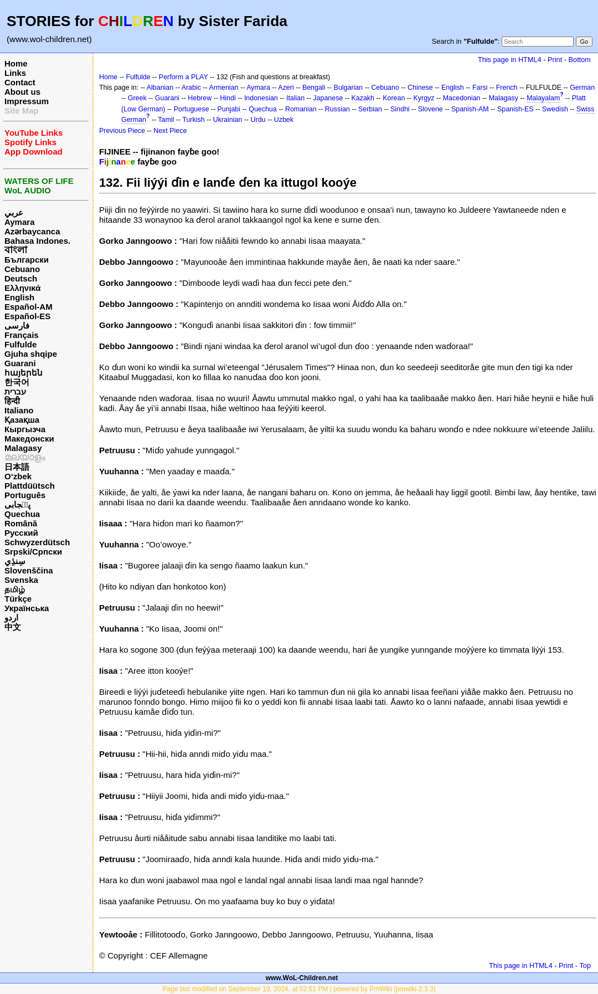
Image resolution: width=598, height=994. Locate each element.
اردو (11, 617)
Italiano (19, 410)
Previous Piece (122, 131)
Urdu (258, 120)
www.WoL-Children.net (302, 978)
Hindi (227, 98)
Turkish (193, 120)
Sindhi (400, 109)
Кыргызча (24, 429)
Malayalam (543, 98)
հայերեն (23, 372)
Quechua (22, 514)
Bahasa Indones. (37, 240)
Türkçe (18, 598)
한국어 (16, 382)
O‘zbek (18, 476)
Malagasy (23, 448)
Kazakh (363, 98)
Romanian (301, 109)
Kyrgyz (424, 98)
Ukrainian (228, 120)
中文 (12, 627)
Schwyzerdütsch (37, 542)
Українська (26, 608)
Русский (21, 532)
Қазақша (21, 419)
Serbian (370, 109)
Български (26, 259)
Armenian (223, 87)
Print (555, 59)
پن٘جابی (17, 504)
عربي (13, 212)
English (19, 297)
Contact (19, 82)
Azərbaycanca (32, 231)
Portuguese (191, 109)
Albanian (160, 87)
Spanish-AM (470, 109)
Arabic (191, 87)
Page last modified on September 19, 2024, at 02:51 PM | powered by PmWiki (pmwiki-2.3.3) (298, 989)
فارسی (16, 325)
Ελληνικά (22, 288)
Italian (295, 98)
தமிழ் (14, 589)
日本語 (16, 467)
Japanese (328, 98)
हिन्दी (12, 401)
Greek (137, 98)
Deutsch (20, 278)
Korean (394, 98)
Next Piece (170, 131)
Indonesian (261, 98)
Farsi (480, 87)
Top (585, 965)
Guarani (20, 363)
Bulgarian (348, 87)
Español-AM (28, 306)
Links (15, 73)
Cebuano (22, 269)
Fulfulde (20, 344)
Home (16, 63)
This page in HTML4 (510, 59)
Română (20, 523)
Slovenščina (28, 570)
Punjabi (229, 109)
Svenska (21, 580)
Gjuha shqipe (30, 353)
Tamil (166, 120)
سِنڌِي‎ (14, 561)
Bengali (314, 87)
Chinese (420, 87)
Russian (337, 109)
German (582, 87)
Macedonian (462, 98)
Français (21, 335)
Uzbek (283, 120)
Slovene (430, 109)
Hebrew (200, 98)
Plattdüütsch (29, 485)
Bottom (580, 59)
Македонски (29, 438)
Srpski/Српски (33, 551)
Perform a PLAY (183, 77)
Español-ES (27, 316)
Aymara (19, 222)
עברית (15, 391)
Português (24, 495)
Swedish (555, 109)
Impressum (26, 101)
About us (22, 91)
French (507, 87)
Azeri (285, 87)
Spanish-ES (515, 109)
